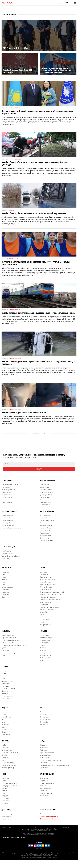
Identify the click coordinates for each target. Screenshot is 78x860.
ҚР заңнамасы (45, 768)
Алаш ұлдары (44, 643)
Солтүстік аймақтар (9, 511)
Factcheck (43, 763)
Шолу (3, 793)
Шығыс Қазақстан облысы (11, 556)
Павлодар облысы (8, 523)
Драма (4, 678)
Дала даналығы (7, 681)
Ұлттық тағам (44, 717)
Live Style (5, 741)
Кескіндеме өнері (7, 712)
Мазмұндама (44, 796)
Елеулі (42, 568)
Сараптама (5, 592)
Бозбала (4, 745)
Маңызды (43, 631)
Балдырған (43, 745)
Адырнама (5, 590)
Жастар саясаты (45, 577)
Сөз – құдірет (6, 686)
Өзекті (4, 774)
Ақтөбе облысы (7, 500)
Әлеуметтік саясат (46, 587)
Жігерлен (43, 786)
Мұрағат (4, 597)
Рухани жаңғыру (7, 696)
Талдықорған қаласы (47, 520)
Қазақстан (5, 572)
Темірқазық (43, 750)
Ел (40, 617)
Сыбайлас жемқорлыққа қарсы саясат (15, 645)
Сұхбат (4, 584)
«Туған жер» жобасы (47, 753)
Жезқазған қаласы (46, 500)
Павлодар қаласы (7, 520)
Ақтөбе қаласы (7, 502)
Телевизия (5, 724)
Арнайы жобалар (45, 755)
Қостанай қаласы (7, 515)
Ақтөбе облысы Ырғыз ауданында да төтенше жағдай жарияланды (34, 213)
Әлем (3, 574)
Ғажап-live (43, 791)
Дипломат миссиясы (47, 610)
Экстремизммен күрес (9, 783)
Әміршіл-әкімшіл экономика (11, 640)
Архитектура (6, 734)
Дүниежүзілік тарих (46, 638)
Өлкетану (43, 648)
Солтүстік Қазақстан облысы (11, 528)
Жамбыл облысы (45, 535)
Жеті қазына (44, 724)
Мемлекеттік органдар (47, 597)
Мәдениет (5, 708)
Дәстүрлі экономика (8, 635)
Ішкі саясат (43, 572)
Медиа (4, 732)
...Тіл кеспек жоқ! (7, 587)
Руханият (5, 667)
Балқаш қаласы (45, 505)
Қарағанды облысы (46, 495)
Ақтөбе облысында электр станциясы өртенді (24, 413)
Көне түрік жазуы (45, 653)
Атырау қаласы (7, 497)
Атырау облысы (7, 495)
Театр (3, 719)
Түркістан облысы (46, 528)
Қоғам (4, 577)
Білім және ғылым (47, 774)
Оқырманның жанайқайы (10, 753)
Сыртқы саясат (45, 574)
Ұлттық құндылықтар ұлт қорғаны (51, 760)
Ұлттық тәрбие (45, 719)
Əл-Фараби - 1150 (45, 658)
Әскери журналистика (9, 765)
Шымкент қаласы (46, 525)
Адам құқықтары (45, 602)
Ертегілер (5, 693)
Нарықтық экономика (9, 638)
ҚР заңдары (44, 605)
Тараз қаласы (44, 533)
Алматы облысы (45, 518)
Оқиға (3, 599)
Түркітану (43, 645)
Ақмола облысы (45, 487)
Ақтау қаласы (6, 492)
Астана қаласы (45, 485)
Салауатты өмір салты (9, 814)
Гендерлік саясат (45, 582)
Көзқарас (5, 796)
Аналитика (5, 650)
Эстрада (4, 729)
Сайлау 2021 (44, 612)
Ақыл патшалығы (45, 788)
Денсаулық (5, 778)
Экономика (6, 631)
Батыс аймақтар (8, 481)
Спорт (4, 582)
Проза (4, 676)
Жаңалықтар (7, 568)
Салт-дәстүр (44, 712)
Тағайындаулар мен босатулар (50, 599)
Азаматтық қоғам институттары (50, 594)
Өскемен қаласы (7, 554)
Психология (44, 778)
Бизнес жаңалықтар (8, 653)
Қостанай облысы (8, 518)
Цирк (3, 727)
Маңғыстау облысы (8, 490)
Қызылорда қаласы (46, 538)
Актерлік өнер (6, 717)
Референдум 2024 (46, 625)
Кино (3, 722)
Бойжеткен (5, 748)
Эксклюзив (5, 798)
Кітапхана (5, 691)
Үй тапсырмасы (7, 750)
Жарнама (6, 837)
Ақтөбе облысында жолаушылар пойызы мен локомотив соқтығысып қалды (38, 313)
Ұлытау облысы (45, 497)
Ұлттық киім (44, 722)
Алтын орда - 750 (45, 655)
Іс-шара (4, 788)
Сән (3, 760)
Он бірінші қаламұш (8, 688)
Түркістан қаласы (46, 530)
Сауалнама (5, 594)
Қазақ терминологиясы (9, 786)
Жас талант (44, 748)
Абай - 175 (43, 660)
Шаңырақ (5, 758)
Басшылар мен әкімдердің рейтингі (52, 592)
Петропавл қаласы (8, 525)
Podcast (4, 791)
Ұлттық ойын (44, 714)
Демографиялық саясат (48, 584)
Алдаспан (43, 650)
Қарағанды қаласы (46, 492)
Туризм (4, 648)
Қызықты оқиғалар (8, 763)
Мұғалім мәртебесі (46, 793)
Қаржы (4, 655)
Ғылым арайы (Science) (47, 783)
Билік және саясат (46, 590)
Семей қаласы (6, 551)
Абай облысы (6, 558)
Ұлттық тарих (44, 635)
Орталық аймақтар (47, 481)
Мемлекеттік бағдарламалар (49, 607)
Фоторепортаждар (8, 768)
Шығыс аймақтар (8, 547)
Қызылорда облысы (46, 540)
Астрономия (44, 781)
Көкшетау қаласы (46, 490)
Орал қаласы (6, 487)
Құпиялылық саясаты (18, 837)
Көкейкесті (5, 579)
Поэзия (4, 673)
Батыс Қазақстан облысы (10, 485)
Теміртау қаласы (45, 502)
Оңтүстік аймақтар (47, 511)
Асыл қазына (6, 683)
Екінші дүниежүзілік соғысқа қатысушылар (54, 765)
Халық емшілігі (6, 816)
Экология (5, 803)
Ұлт (41, 708)
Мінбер (42, 622)
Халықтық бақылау (8, 643)
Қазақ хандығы (45, 640)
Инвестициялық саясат (47, 579)
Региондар (5, 801)
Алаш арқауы (6, 698)
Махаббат (5, 755)
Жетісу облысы (45, 523)
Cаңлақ (4, 781)
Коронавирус (6, 819)
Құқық (42, 615)
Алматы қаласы (45, 515)
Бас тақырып (44, 620)
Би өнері (4, 714)
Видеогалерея (44, 758)
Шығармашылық (7, 671)
